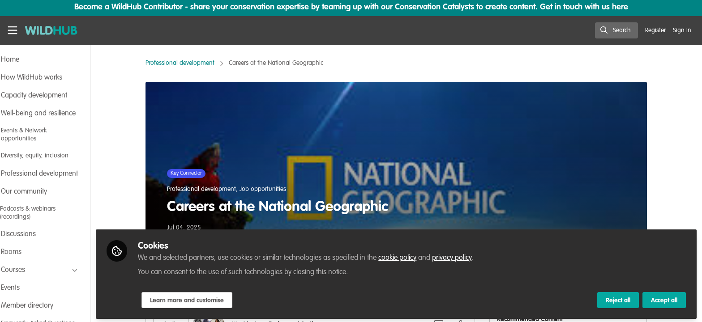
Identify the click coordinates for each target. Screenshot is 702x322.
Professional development (192, 63)
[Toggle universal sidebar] (12, 30)
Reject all (618, 298)
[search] (616, 30)
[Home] (51, 30)
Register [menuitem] (655, 30)
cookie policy (421, 255)
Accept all (664, 298)
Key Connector (198, 173)
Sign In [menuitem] (682, 30)
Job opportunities (275, 189)
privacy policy (476, 255)
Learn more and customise (211, 298)
